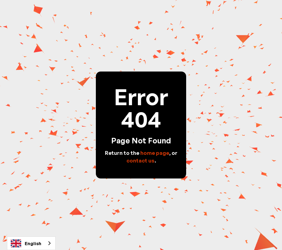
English (26, 243)
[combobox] (31, 243)
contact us (140, 160)
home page (154, 153)
